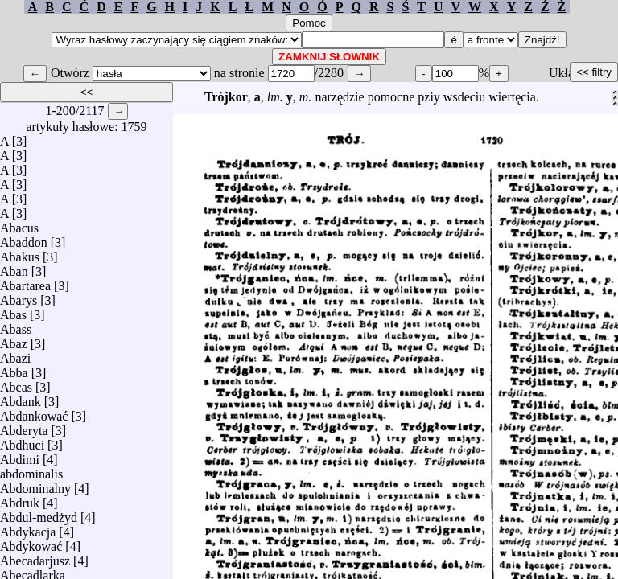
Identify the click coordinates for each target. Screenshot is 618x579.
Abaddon (23, 238)
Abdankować (34, 412)
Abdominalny (35, 484)
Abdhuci (22, 441)
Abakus (19, 253)
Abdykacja (28, 528)
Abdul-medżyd (38, 513)
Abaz (13, 340)
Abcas (16, 383)
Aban (14, 267)
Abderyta (24, 426)
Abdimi (19, 455)
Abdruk (19, 499)
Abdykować (31, 542)
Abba (14, 369)
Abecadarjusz (35, 557)
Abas (13, 311)
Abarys (18, 296)
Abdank (20, 397)
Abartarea (25, 282)
